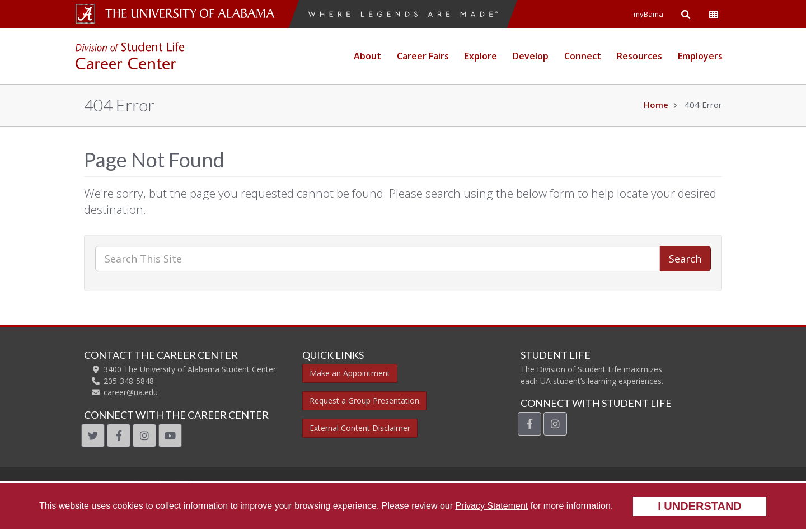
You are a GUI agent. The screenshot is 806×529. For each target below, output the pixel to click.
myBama (648, 14)
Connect (582, 56)
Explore (481, 56)
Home (656, 104)
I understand (700, 506)
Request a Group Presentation (364, 400)
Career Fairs (423, 56)
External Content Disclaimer (360, 428)
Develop (531, 56)
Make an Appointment (350, 373)
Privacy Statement (491, 506)
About (367, 56)
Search (685, 258)
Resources (639, 56)
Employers (700, 56)
